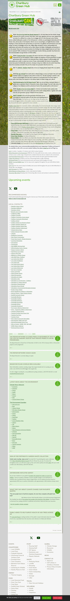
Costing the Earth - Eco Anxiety (24, 56)
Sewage (31, 576)
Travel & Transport (16, 444)
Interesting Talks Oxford (14, 173)
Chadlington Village (15, 214)
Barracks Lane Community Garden (19, 212)
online (49, 463)
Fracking (14, 419)
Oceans (14, 396)
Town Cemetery (16, 562)
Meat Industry (15, 426)
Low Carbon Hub (15, 263)
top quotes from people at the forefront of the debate (36, 499)
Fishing (14, 415)
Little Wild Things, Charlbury (18, 257)
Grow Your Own (16, 583)
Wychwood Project (13, 160)
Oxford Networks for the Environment (18, 153)
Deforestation (15, 412)
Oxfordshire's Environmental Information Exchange (23, 288)
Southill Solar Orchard (18, 587)
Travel (29, 581)
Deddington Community (17, 236)
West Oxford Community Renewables (20, 319)
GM (13, 425)
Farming (13, 591)
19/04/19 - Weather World (24, 68)
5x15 (10, 151)
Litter (30, 578)
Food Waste (33, 568)
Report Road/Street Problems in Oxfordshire (21, 292)
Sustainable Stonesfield (16, 303)
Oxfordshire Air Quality (16, 277)
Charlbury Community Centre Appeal (20, 217)
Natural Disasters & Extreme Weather (21, 430)
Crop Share (14, 585)
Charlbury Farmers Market (28, 127)
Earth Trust (11, 166)
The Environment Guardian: (18, 403)
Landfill (31, 564)
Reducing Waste (34, 562)
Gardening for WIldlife (18, 568)
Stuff (29, 544)
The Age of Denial (21, 74)
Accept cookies (46, 598)
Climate (10, 334)
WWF (13, 448)
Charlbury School (15, 221)
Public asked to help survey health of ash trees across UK (31, 514)
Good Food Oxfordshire (16, 241)
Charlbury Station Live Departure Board (20, 223)
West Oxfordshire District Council (20, 461)
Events (11, 544)
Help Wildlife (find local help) (18, 246)
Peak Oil (14, 437)
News (47, 556)
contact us (45, 148)
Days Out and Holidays (36, 583)
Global (47, 544)
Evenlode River (15, 560)
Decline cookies (57, 598)
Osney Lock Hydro (15, 272)
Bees (13, 406)
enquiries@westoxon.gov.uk (17, 374)
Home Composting (34, 572)
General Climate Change (18, 400)
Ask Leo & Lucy (16, 405)
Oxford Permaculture (16, 275)
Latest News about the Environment (24, 382)
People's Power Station (16, 290)
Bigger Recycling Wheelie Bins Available (25, 364)
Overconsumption (16, 434)
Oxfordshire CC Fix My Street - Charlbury (21, 281)
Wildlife (49, 550)
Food (11, 579)
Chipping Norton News (16, 230)
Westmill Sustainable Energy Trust (19, 322)
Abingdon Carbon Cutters (17, 207)
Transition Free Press (16, 315)
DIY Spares (32, 113)
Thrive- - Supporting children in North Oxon (21, 310)
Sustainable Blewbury (16, 297)
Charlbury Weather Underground (19, 228)
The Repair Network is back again (23, 353)
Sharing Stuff (33, 548)
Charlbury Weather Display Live (18, 225)
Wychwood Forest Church (17, 328)
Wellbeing (31, 587)
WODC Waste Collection (17, 326)
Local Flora (14, 552)
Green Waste (33, 570)
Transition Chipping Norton (17, 312)
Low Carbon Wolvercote (17, 268)
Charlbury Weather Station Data (19, 226)
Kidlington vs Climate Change (18, 255)
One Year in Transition (16, 270)
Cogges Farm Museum (14, 159)
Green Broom (14, 243)
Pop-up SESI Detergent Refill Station (20, 124)
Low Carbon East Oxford (17, 259)
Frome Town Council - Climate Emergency (21, 239)
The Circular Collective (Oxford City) (20, 308)
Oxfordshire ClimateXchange (18, 284)
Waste (34, 334)
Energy (14, 391)
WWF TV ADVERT (17, 96)
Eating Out (14, 595)
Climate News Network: (17, 385)
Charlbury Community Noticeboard (19, 219)
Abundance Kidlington (16, 208)
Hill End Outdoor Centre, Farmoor (19, 248)
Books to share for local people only (17, 199)
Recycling (32, 566)
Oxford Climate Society (16, 274)
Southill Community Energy (17, 295)
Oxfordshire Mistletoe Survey (21, 473)
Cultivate (13, 234)
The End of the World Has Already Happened (27, 35)
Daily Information (13, 169)
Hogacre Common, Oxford (17, 250)
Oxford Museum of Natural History (17, 171)
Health (13, 392)
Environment (20, 334)
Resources (50, 548)
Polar (13, 398)
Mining (14, 428)
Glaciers (14, 423)
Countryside (59, 530)
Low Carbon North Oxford (17, 265)
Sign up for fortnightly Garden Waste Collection (29, 457)
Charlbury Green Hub (14, 106)
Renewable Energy (16, 439)
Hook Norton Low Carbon (17, 252)
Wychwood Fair (39, 143)
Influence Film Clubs (16, 254)
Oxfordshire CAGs (15, 279)
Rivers (13, 441)
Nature (14, 394)
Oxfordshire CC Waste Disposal (19, 283)
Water (13, 446)
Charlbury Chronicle (16, 216)
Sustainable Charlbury (16, 299)
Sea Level (14, 443)
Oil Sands (14, 432)
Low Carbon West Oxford (17, 266)
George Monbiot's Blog (17, 421)
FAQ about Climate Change (18, 410)
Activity (31, 591)
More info (37, 598)
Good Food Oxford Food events (16, 157)
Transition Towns (15, 317)
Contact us (49, 559)
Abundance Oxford (15, 210)
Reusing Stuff (33, 546)
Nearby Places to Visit (18, 570)
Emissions (14, 389)
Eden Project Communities (17, 237)
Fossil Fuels (15, 417)
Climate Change (16, 408)
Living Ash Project (16, 517)
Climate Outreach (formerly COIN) (19, 232)
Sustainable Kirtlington (16, 301)
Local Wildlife (15, 550)
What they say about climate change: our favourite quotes (30, 490)
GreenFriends (14, 245)
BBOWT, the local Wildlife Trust (16, 162)
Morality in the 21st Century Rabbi (25, 89)
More (11, 348)
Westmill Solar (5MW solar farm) (19, 321)
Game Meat (14, 589)
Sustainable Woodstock (17, 306)
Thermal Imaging (16, 575)
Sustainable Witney (16, 304)
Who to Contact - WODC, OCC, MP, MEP (21, 324)
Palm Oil (14, 435)
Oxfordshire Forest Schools (17, 286)
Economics (14, 387)
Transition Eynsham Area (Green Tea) (20, 313)
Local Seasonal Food (17, 581)
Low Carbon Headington (17, 261)
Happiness (32, 593)
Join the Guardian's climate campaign (19, 504)
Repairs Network (34, 557)
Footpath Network (16, 554)
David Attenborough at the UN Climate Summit (24, 82)
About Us (50, 561)
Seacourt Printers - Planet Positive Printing (21, 293)
